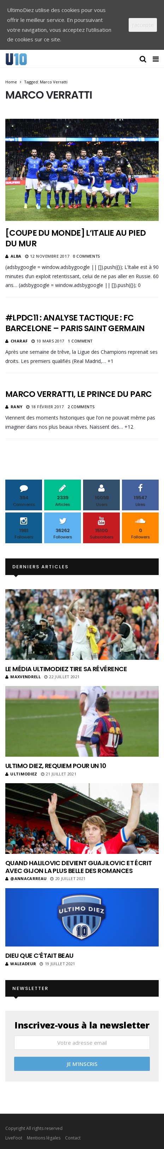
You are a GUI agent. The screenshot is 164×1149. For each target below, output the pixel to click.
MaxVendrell (23, 676)
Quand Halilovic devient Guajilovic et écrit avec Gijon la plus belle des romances (78, 866)
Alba (16, 256)
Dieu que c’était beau (39, 955)
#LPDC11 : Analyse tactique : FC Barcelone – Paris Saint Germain (75, 323)
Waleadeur (20, 963)
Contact (73, 1138)
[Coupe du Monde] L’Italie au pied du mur (75, 238)
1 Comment (80, 341)
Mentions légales (43, 1138)
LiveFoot (13, 1138)
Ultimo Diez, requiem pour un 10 (55, 765)
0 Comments (86, 256)
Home (11, 81)
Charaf (19, 341)
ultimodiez (21, 773)
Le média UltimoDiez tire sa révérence (66, 668)
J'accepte (143, 24)
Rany (17, 406)
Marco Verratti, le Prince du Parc (78, 394)
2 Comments (81, 406)
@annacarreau (26, 878)
